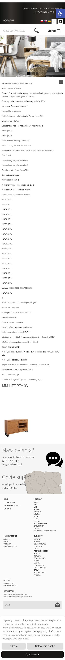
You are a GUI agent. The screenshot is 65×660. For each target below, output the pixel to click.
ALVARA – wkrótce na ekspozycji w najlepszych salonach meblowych (28, 150)
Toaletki (37, 556)
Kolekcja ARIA (7, 130)
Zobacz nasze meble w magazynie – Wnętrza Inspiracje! (22, 126)
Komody (37, 542)
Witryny (37, 539)
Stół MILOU (6, 155)
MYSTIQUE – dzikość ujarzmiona (14, 360)
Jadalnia (6, 539)
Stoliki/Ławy (39, 572)
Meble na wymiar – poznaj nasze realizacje (18, 185)
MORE (36, 502)
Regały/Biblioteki (41, 551)
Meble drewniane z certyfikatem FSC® (16, 190)
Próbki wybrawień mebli (11, 88)
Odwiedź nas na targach (11, 175)
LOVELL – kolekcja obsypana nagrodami (17, 288)
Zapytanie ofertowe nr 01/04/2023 (14, 106)
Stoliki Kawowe (40, 524)
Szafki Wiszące (40, 544)
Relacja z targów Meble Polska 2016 (15, 170)
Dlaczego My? (8, 583)
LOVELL (37, 514)
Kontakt (59, 8)
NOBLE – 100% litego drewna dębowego (17, 327)
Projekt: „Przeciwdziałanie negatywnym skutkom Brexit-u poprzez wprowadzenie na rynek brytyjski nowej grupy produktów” (32, 95)
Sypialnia (7, 544)
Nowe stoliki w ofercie (10, 180)
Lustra (37, 563)
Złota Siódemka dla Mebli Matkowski (16, 194)
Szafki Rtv (38, 546)
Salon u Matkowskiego (10, 374)
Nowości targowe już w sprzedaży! (15, 160)
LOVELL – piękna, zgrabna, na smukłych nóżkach (20, 342)
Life (35, 507)
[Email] (32, 605)
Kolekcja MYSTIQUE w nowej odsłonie (16, 312)
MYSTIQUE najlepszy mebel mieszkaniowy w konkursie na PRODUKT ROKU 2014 (30, 353)
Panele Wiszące (40, 568)
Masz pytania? (18, 450)
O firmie (26, 8)
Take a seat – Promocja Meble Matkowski (17, 83)
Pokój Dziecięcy (10, 546)
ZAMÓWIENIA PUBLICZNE (44, 12)
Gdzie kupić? (16, 477)
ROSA (36, 516)
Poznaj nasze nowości (10, 307)
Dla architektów (46, 8)
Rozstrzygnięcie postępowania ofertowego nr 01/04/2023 (23, 101)
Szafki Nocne (39, 558)
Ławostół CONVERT (9, 317)
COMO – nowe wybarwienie (12, 322)
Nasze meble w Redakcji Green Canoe (16, 140)
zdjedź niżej (32, 45)
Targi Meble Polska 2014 (11, 347)
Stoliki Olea (39, 526)
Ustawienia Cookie (45, 646)
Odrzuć (14, 646)
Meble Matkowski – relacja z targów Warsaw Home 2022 (22, 116)
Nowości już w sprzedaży (11, 111)
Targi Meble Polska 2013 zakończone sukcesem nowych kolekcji (26, 364)
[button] (60, 13)
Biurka (37, 553)
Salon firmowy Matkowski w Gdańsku (16, 145)
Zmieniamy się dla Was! (11, 121)
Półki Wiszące (39, 565)
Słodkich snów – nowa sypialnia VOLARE (17, 370)
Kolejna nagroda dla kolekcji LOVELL (16, 332)
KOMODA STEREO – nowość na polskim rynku (19, 302)
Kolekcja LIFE (7, 136)
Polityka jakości (10, 586)
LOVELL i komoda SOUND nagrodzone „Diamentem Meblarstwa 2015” (28, 337)
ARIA (35, 505)
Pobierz (34, 8)
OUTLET (37, 528)
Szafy (36, 549)
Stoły (36, 519)
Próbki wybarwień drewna (45, 531)
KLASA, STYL (7, 199)
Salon (5, 542)
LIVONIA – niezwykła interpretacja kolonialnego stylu (22, 379)
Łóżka (36, 561)
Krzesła (37, 521)
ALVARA (36, 509)
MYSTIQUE (37, 512)
